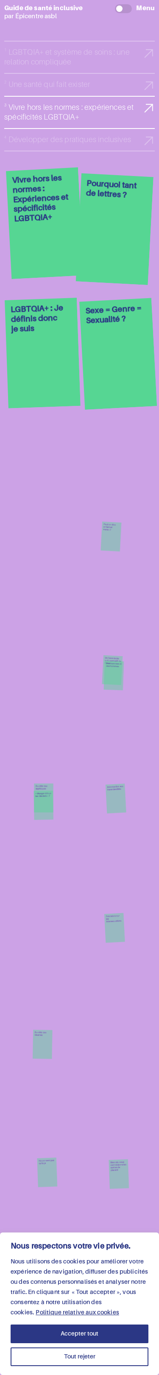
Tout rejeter (79, 1357)
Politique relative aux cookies (77, 1313)
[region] (79, 1303)
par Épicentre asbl (79, 12)
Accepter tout (79, 1334)
